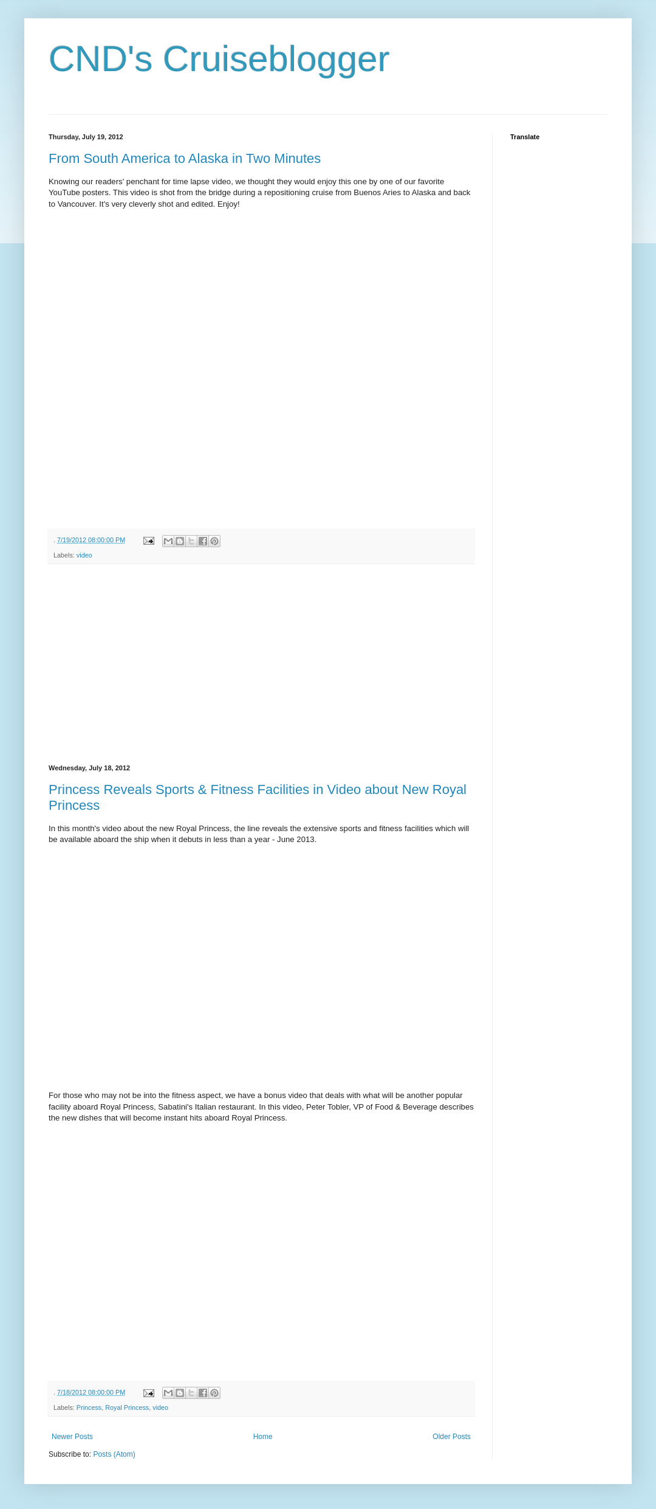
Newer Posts (72, 1436)
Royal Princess (127, 1407)
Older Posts (451, 1436)
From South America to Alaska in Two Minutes (185, 158)
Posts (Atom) (114, 1454)
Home (263, 1436)
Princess (89, 1407)
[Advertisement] (261, 664)
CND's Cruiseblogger (219, 58)
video (84, 555)
